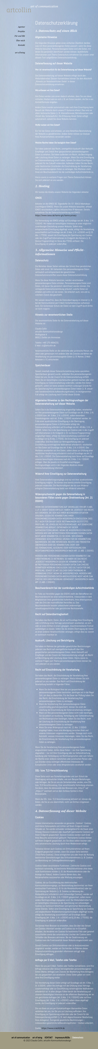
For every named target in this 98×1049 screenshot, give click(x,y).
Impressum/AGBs (62, 1037)
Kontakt (21, 45)
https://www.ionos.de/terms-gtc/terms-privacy (55, 215)
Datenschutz (77, 1037)
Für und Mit (20, 36)
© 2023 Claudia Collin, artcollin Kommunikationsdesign (47, 1040)
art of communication (20, 1037)
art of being (20, 52)
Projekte (21, 31)
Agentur (21, 26)
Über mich (20, 40)
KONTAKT (49, 1037)
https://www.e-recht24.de (53, 1028)
